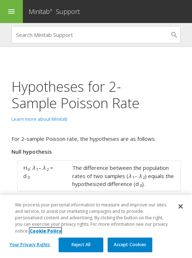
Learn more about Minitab (39, 119)
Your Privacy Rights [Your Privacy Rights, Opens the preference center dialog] (30, 245)
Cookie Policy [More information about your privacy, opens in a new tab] (45, 231)
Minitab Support (54, 11)
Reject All (81, 245)
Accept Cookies (130, 245)
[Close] (180, 206)
